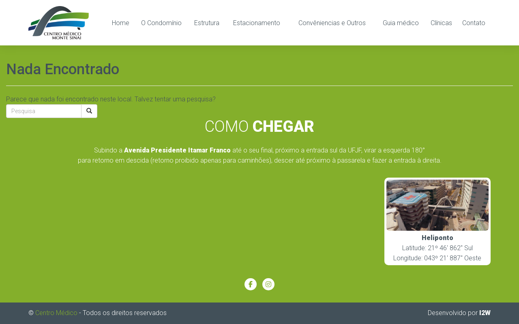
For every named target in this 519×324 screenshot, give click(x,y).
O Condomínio (161, 23)
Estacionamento (256, 23)
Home (120, 23)
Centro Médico (56, 313)
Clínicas (441, 23)
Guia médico (401, 23)
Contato (473, 23)
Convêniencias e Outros (332, 23)
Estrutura (206, 23)
